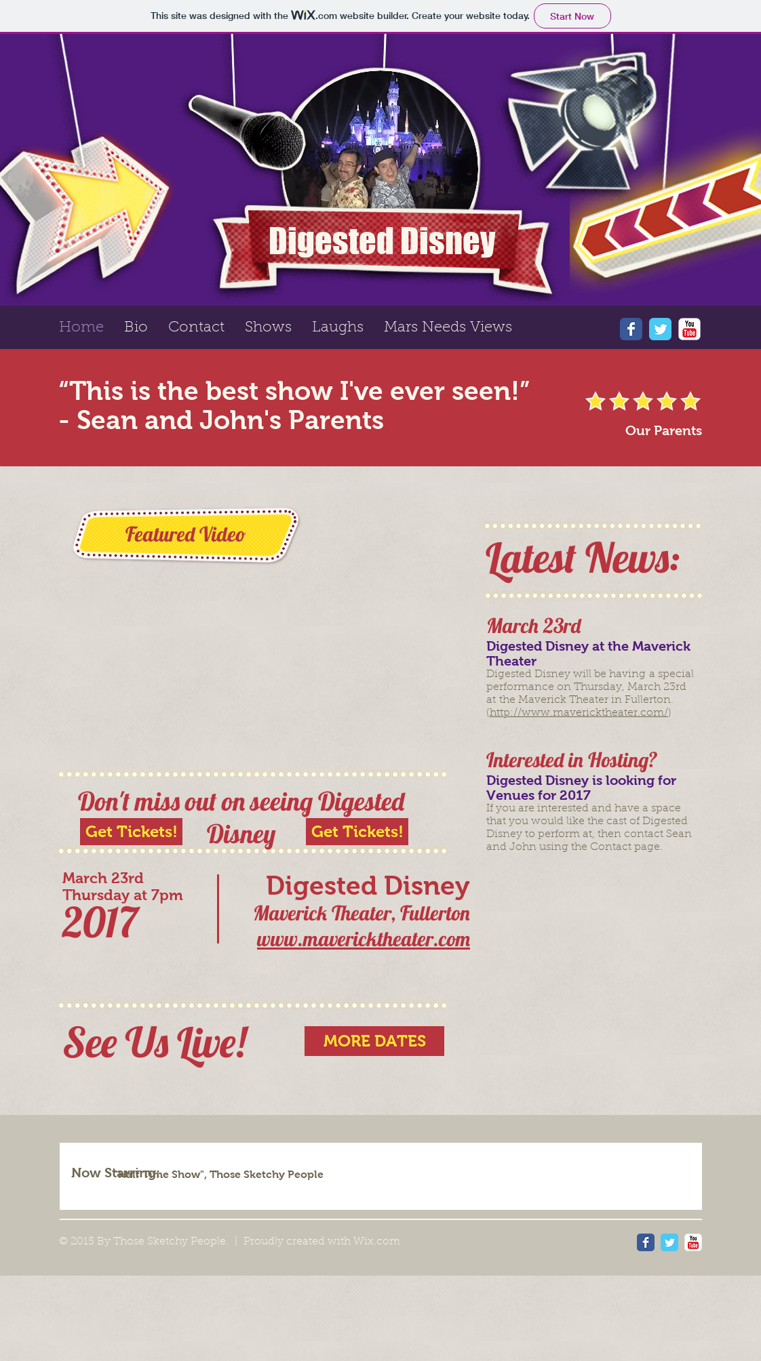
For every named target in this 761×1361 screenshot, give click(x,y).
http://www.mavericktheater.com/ (579, 713)
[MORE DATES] (374, 1041)
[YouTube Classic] (689, 329)
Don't (104, 801)
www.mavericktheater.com (363, 939)
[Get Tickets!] (357, 831)
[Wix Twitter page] (660, 329)
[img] (434, 1173)
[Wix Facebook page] (631, 329)
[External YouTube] (253, 632)
